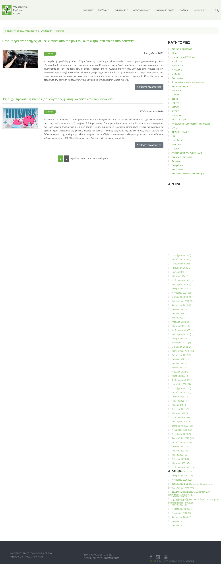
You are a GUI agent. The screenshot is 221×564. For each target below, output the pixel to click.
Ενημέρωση (46, 31)
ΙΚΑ (173, 136)
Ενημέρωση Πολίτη (165, 10)
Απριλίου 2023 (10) (181, 392)
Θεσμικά (176, 74)
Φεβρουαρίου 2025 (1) (182, 334)
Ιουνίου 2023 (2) (179, 384)
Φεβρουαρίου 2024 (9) (182, 351)
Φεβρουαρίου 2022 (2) (182, 451)
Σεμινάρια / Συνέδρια (182, 157)
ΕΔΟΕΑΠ (176, 115)
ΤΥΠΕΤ (175, 111)
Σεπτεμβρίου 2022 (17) (183, 422)
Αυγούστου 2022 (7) (181, 426)
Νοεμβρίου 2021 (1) (181, 455)
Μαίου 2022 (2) (179, 438)
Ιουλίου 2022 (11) (180, 430)
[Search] (204, 10)
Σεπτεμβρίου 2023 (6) (182, 372)
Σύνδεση (183, 10)
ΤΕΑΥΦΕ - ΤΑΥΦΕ (180, 132)
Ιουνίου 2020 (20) (180, 521)
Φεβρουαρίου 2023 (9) (182, 401)
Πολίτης (60, 31)
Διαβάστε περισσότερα (149, 87)
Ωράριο (175, 94)
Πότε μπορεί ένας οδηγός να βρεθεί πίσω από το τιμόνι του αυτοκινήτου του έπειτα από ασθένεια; (68, 41)
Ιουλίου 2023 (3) (179, 380)
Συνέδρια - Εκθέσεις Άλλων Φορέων (189, 173)
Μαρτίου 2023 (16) (181, 397)
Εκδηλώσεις (177, 165)
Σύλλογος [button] (102, 10)
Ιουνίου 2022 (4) (179, 434)
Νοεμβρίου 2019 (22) (182, 550)
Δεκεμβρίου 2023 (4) (182, 359)
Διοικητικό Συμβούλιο (182, 49)
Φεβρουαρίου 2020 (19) (183, 538)
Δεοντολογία (178, 78)
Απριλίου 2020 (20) (181, 530)
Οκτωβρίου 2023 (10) (182, 368)
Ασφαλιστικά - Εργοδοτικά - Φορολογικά (191, 124)
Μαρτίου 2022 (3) (180, 446)
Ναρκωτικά (177, 90)
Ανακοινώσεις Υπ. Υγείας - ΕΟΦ (187, 153)
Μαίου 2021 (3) (179, 476)
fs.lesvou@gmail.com (105, 561)
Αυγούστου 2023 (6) (181, 376)
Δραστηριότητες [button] (140, 10)
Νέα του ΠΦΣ (178, 65)
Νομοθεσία (177, 69)
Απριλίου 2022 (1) (180, 442)
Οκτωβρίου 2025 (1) (181, 326)
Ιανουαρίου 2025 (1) (181, 338)
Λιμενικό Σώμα (179, 119)
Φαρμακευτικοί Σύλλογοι (183, 57)
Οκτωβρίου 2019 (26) (182, 555)
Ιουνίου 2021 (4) (179, 471)
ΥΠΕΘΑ (175, 107)
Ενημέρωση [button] (120, 10)
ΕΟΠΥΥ (175, 103)
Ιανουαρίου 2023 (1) (181, 405)
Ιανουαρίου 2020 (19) (182, 542)
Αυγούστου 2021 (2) (181, 463)
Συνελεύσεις (177, 169)
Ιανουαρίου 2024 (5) (181, 355)
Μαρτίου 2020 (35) (181, 534)
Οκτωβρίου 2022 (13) (182, 417)
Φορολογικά (177, 140)
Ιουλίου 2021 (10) (180, 467)
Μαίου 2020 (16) (180, 525)
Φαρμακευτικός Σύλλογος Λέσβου (21, 31)
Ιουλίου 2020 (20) (180, 517)
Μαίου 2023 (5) (179, 388)
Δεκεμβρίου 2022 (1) (182, 409)
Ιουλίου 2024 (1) (179, 343)
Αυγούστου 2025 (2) (181, 330)
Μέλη (174, 53)
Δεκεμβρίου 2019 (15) (182, 546)
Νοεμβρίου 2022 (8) (181, 413)
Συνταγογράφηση (180, 86)
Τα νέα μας (177, 61)
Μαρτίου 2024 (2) (180, 347)
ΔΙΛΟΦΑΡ (177, 144)
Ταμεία (175, 99)
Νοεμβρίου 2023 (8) (181, 363)
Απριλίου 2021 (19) (181, 480)
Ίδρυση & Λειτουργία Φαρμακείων (188, 82)
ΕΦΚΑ (175, 128)
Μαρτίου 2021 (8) (180, 484)
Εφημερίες (88, 10)
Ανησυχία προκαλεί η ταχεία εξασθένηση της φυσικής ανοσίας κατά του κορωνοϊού (58, 99)
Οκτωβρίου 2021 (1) (181, 459)
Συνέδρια (176, 161)
